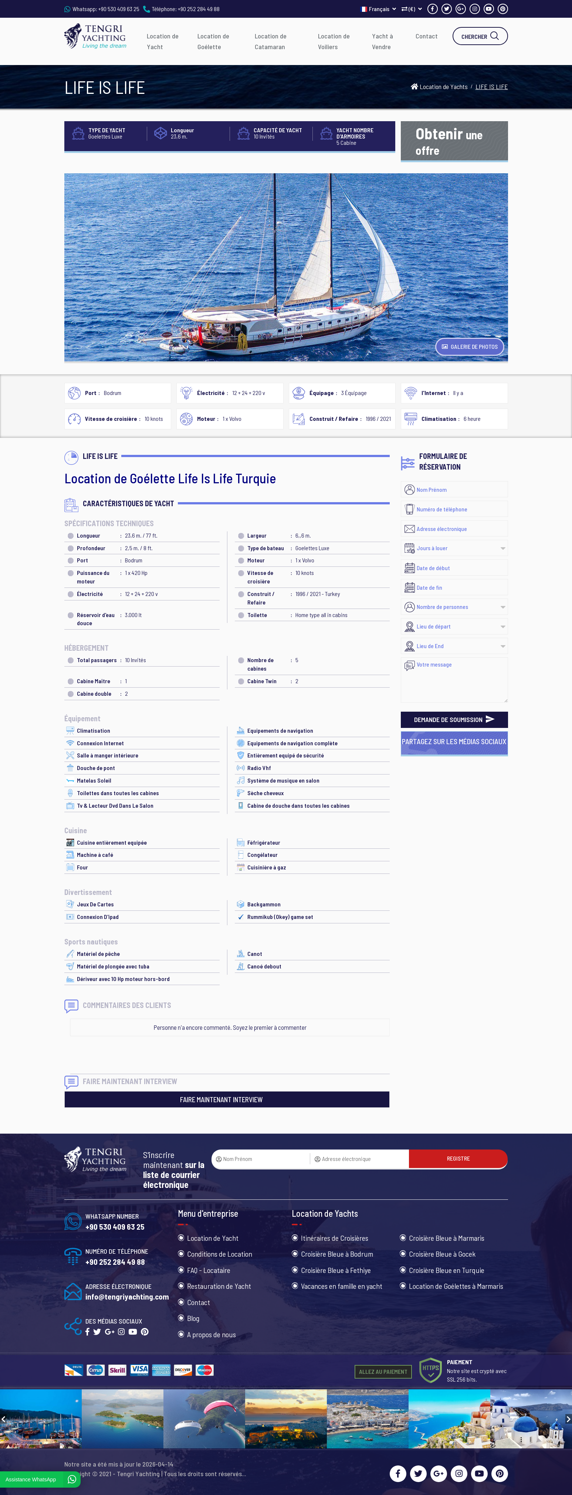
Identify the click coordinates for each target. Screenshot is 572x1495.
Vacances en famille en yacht (341, 1285)
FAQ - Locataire (208, 1270)
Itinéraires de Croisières (334, 1237)
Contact (427, 36)
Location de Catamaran (271, 41)
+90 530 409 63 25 (118, 8)
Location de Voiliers (334, 41)
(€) (412, 8)
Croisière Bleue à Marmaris (446, 1237)
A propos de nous (211, 1334)
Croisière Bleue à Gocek (442, 1253)
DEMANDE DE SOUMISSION (454, 719)
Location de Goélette (213, 41)
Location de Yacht (163, 41)
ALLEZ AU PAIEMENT (383, 1371)
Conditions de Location (219, 1253)
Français (378, 8)
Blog (193, 1318)
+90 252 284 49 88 (199, 8)
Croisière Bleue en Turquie (446, 1270)
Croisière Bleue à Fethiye (336, 1270)
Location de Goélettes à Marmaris (456, 1285)
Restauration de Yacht (219, 1285)
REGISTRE (458, 1158)
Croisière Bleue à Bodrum (337, 1253)
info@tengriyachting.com (127, 1296)
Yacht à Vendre (382, 41)
